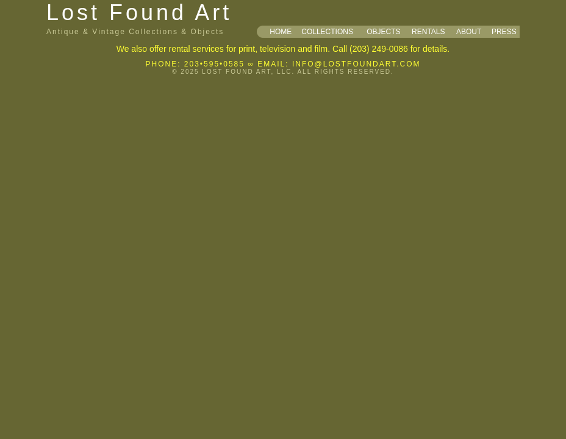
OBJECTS (383, 31)
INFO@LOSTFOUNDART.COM (356, 64)
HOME (281, 31)
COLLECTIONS (327, 31)
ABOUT (468, 31)
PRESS (504, 31)
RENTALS (428, 31)
